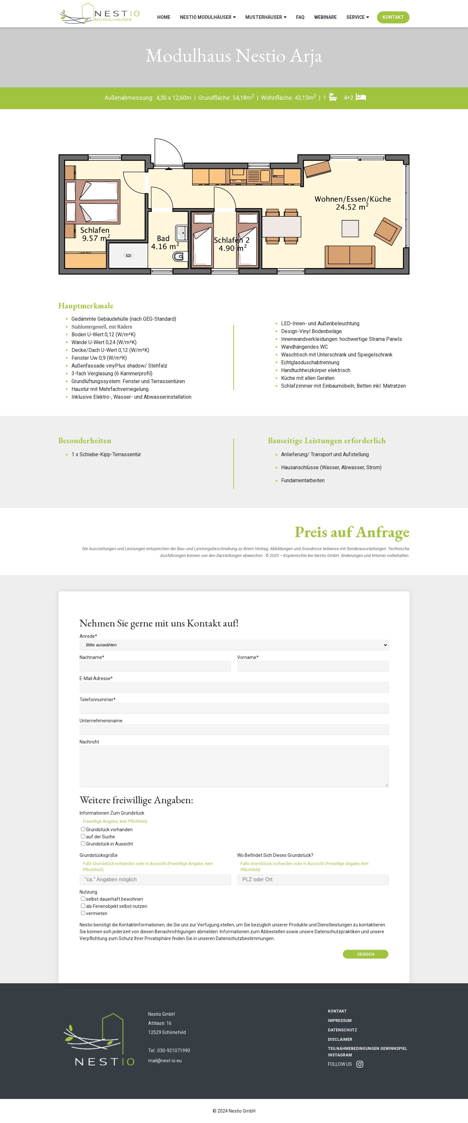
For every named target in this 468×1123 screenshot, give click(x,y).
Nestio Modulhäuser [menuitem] (205, 13)
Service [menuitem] (355, 13)
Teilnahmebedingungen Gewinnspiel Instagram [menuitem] (367, 1051)
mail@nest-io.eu (165, 1060)
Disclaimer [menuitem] (340, 1039)
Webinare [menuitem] (325, 13)
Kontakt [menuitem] (393, 13)
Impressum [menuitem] (340, 1020)
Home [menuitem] (163, 13)
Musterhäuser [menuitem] (263, 13)
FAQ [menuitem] (300, 13)
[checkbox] (234, 836)
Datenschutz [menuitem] (342, 1030)
